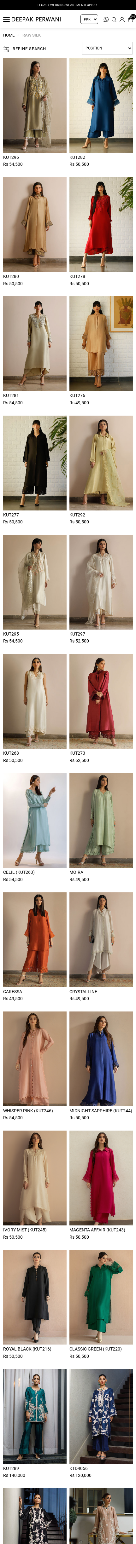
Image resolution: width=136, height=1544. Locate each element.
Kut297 (77, 634)
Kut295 (11, 634)
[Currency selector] (89, 19)
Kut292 (77, 514)
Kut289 (11, 1468)
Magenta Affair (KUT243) (97, 1229)
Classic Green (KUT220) (95, 1348)
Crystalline (83, 991)
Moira (76, 872)
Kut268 (11, 753)
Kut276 (77, 395)
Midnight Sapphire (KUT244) (100, 1110)
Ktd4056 (78, 1468)
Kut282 (77, 157)
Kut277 (11, 514)
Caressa (12, 991)
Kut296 (11, 157)
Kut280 (11, 276)
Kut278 (77, 276)
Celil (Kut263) (19, 872)
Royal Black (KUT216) (27, 1348)
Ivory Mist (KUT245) (25, 1229)
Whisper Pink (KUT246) (28, 1110)
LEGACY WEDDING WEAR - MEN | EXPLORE (68, 5)
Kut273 (77, 753)
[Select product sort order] (107, 48)
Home (9, 35)
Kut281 (11, 395)
